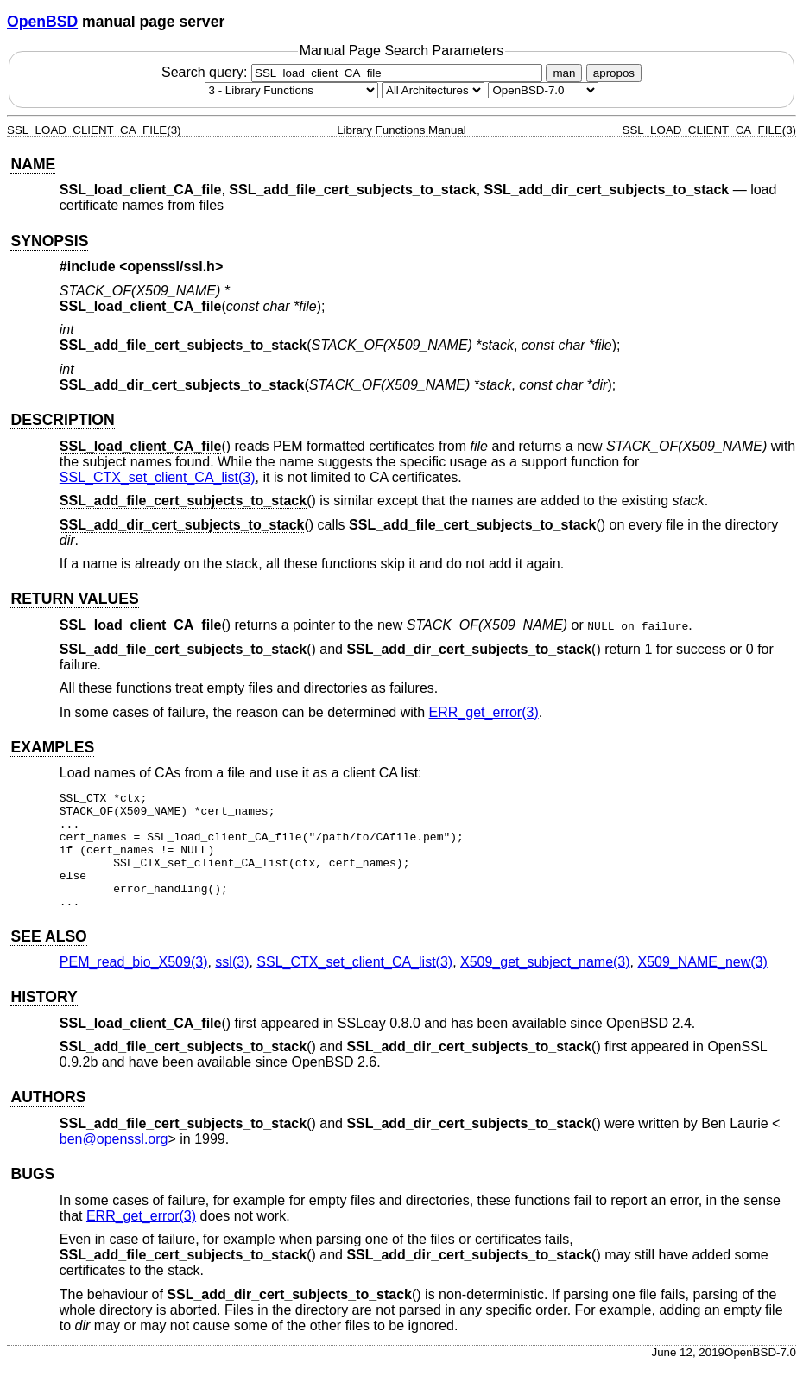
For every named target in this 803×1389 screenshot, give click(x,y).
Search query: (354, 72)
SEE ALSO (48, 959)
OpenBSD (42, 21)
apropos (614, 73)
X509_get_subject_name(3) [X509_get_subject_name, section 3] (545, 985)
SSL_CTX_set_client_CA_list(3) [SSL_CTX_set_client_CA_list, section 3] (158, 477)
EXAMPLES (52, 747)
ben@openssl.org (114, 1162)
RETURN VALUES (74, 598)
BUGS (32, 1197)
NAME (32, 164)
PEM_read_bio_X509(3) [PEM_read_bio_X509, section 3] (134, 985)
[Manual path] (543, 90)
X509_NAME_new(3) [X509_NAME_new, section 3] (702, 985)
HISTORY (43, 1020)
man (564, 73)
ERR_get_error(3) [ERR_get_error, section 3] (484, 712)
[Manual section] (291, 90)
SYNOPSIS (49, 241)
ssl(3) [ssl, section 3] (232, 985)
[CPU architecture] (433, 90)
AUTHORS (47, 1120)
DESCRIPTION (62, 419)
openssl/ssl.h (171, 266)
